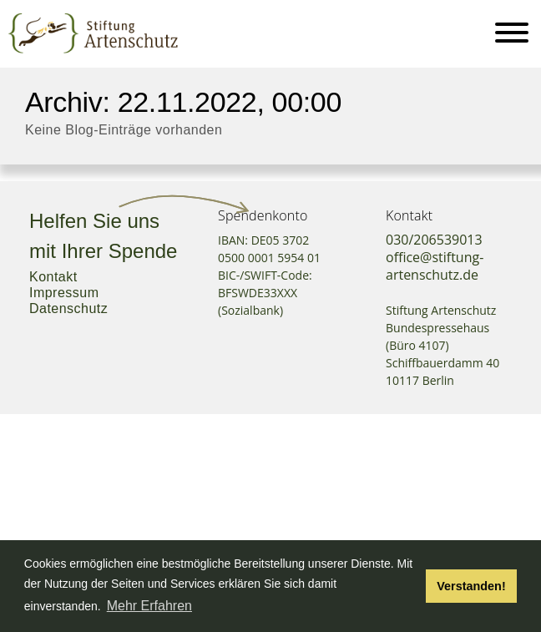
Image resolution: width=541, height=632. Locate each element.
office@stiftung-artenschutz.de (434, 266)
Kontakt (53, 277)
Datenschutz (68, 308)
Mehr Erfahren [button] (149, 606)
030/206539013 (434, 239)
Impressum (64, 293)
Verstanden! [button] (471, 586)
